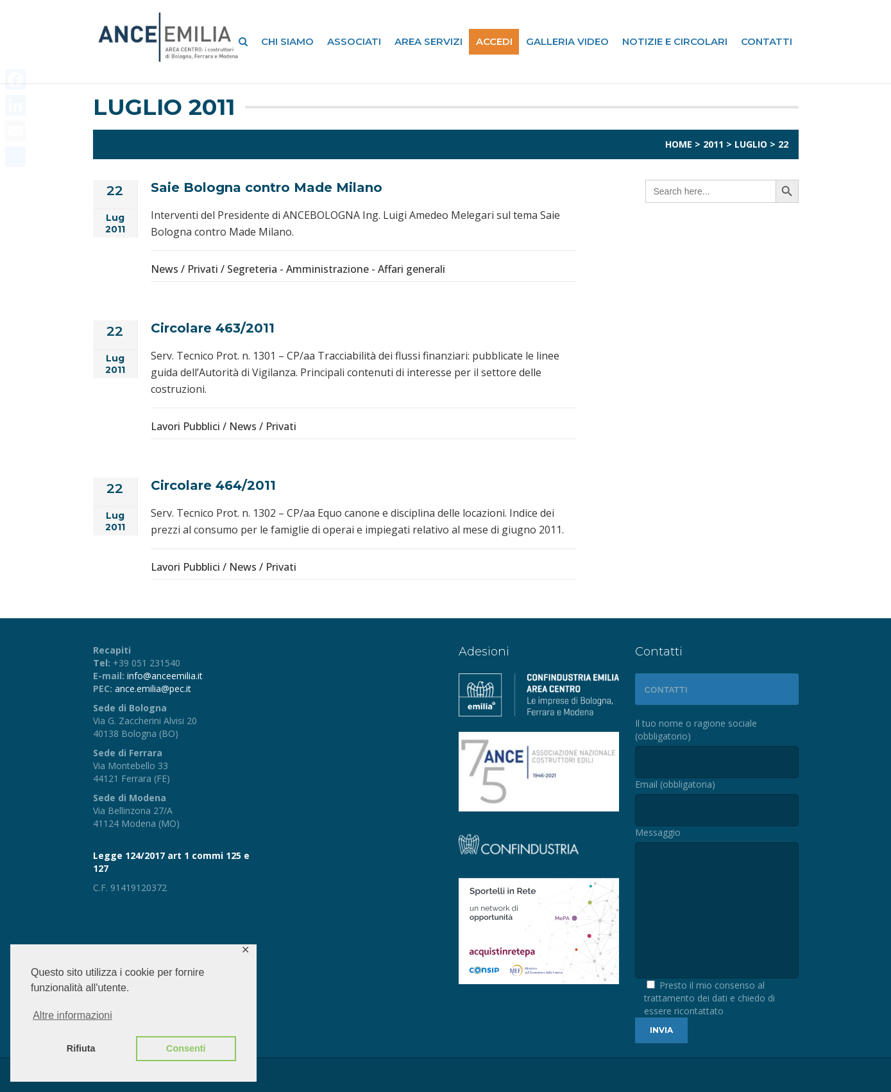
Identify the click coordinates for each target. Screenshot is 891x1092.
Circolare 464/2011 (213, 485)
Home (678, 144)
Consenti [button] (186, 1048)
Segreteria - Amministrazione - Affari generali (336, 269)
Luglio (750, 144)
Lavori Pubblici (185, 426)
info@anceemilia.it (165, 676)
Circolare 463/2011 (213, 328)
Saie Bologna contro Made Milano (266, 187)
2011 (713, 144)
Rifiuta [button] (81, 1048)
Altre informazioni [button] (72, 1015)
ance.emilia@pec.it (153, 688)
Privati (202, 269)
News (164, 269)
